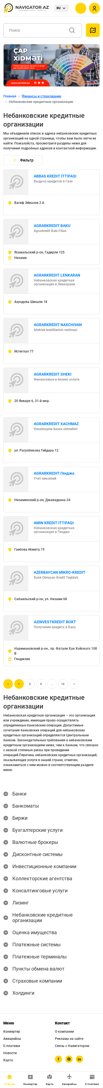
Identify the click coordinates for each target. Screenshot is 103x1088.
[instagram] (69, 1059)
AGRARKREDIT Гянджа (54, 473)
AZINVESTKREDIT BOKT (55, 622)
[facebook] (58, 1059)
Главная (9, 96)
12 (63, 683)
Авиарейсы (12, 1039)
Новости (10, 1053)
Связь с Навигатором (72, 1046)
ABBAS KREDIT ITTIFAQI (55, 176)
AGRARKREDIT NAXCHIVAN (58, 324)
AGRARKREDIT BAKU (52, 225)
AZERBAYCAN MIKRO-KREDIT (59, 572)
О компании (64, 1032)
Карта (8, 1060)
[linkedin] (79, 1059)
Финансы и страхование (41, 96)
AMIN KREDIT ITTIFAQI (54, 523)
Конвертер (11, 1032)
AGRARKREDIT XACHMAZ (56, 424)
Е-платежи (11, 1046)
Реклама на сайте (69, 1039)
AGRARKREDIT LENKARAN (57, 275)
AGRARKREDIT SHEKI (52, 374)
